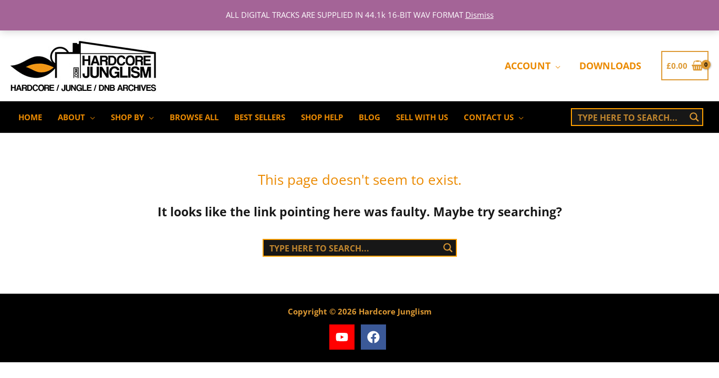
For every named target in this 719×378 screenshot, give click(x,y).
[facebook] (375, 337)
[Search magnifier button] (694, 117)
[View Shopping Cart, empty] (684, 66)
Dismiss (479, 14)
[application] (555, 65)
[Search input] (630, 117)
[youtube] (343, 337)
